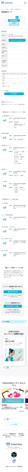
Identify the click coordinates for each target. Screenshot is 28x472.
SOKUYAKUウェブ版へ (12, 306)
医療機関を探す (12, 433)
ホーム (2, 9)
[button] (8, 419)
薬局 (7, 9)
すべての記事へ (14, 424)
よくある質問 (21, 435)
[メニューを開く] (25, 3)
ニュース (5, 433)
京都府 (11, 9)
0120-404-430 (13, 291)
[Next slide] (8, 367)
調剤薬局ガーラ (18, 9)
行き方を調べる (14, 93)
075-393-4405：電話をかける (17, 40)
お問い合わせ (8, 436)
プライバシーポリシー (18, 436)
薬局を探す (21, 433)
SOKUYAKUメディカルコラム (9, 435)
